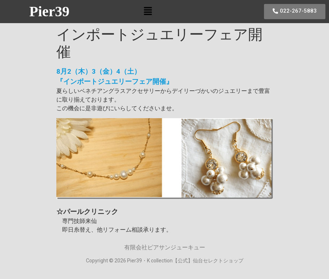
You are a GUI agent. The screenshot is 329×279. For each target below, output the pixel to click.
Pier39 (49, 11)
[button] (148, 12)
